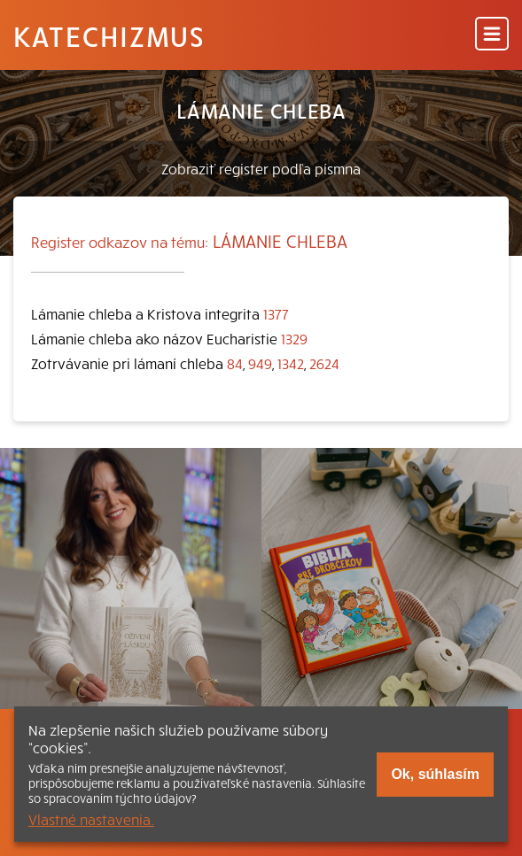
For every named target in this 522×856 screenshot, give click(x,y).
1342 (290, 363)
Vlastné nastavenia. (91, 819)
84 (235, 363)
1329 (294, 338)
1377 (276, 313)
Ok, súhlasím (435, 774)
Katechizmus (109, 35)
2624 (324, 363)
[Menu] (492, 35)
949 (260, 363)
